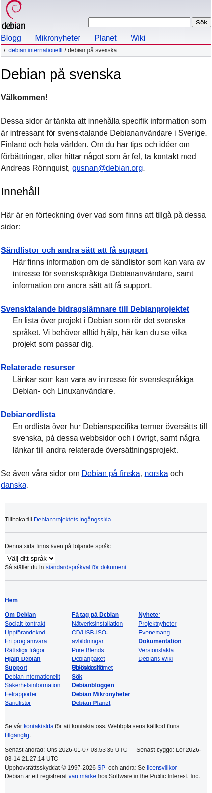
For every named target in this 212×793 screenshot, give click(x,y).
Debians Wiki (155, 659)
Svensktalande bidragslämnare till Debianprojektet (95, 309)
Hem (11, 600)
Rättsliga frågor (25, 650)
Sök (77, 676)
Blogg (11, 38)
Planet (105, 38)
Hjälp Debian (23, 659)
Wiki (138, 38)
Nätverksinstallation (97, 623)
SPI (101, 767)
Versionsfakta (156, 650)
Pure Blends (88, 650)
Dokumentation (159, 641)
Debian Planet (91, 703)
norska (156, 473)
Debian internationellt (35, 50)
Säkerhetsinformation (32, 685)
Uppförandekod (25, 632)
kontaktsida (38, 726)
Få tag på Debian (95, 615)
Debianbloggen (93, 685)
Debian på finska (111, 473)
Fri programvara (26, 641)
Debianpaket (88, 659)
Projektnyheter (157, 623)
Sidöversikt (88, 667)
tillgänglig (17, 735)
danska (13, 485)
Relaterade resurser (38, 367)
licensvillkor (162, 767)
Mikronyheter (57, 38)
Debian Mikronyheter (101, 694)
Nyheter (149, 615)
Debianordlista (28, 414)
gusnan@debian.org (107, 168)
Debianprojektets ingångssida (72, 519)
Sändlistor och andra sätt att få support (74, 250)
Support (16, 667)
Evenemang (154, 632)
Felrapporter (21, 694)
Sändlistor (18, 703)
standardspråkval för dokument (86, 567)
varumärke (82, 776)
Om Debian (20, 615)
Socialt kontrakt (25, 623)
